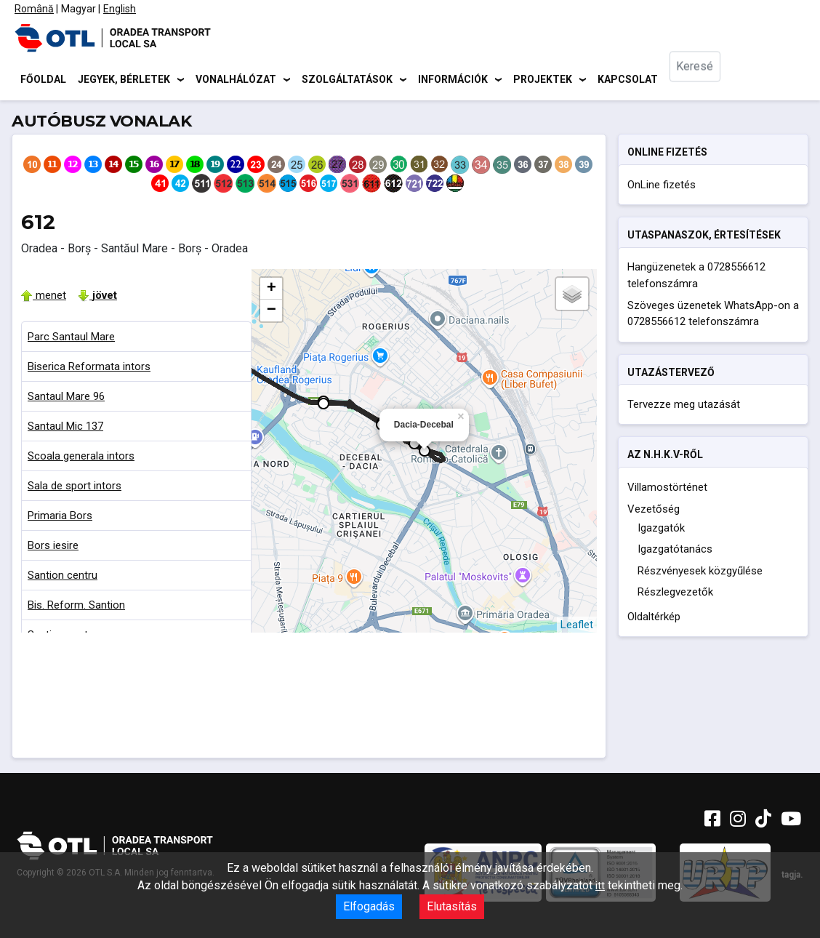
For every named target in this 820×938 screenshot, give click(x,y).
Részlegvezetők (675, 594)
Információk (453, 80)
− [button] (271, 313)
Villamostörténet (667, 489)
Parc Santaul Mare (71, 338)
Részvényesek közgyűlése (700, 573)
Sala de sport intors (74, 487)
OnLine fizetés (661, 186)
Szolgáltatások (347, 80)
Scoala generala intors (81, 458)
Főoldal (43, 80)
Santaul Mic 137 (65, 428)
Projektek (542, 80)
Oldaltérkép (653, 618)
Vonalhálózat (236, 80)
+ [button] (271, 291)
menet (43, 297)
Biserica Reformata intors (89, 368)
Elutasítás (452, 906)
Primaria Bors (60, 517)
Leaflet (576, 626)
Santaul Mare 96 (66, 398)
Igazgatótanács (675, 551)
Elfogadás (369, 906)
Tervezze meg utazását (683, 406)
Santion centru (62, 577)
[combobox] (706, 80)
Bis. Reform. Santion (76, 607)
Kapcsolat (628, 80)
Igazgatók (661, 530)
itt (600, 885)
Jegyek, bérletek (124, 80)
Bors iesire (53, 547)
